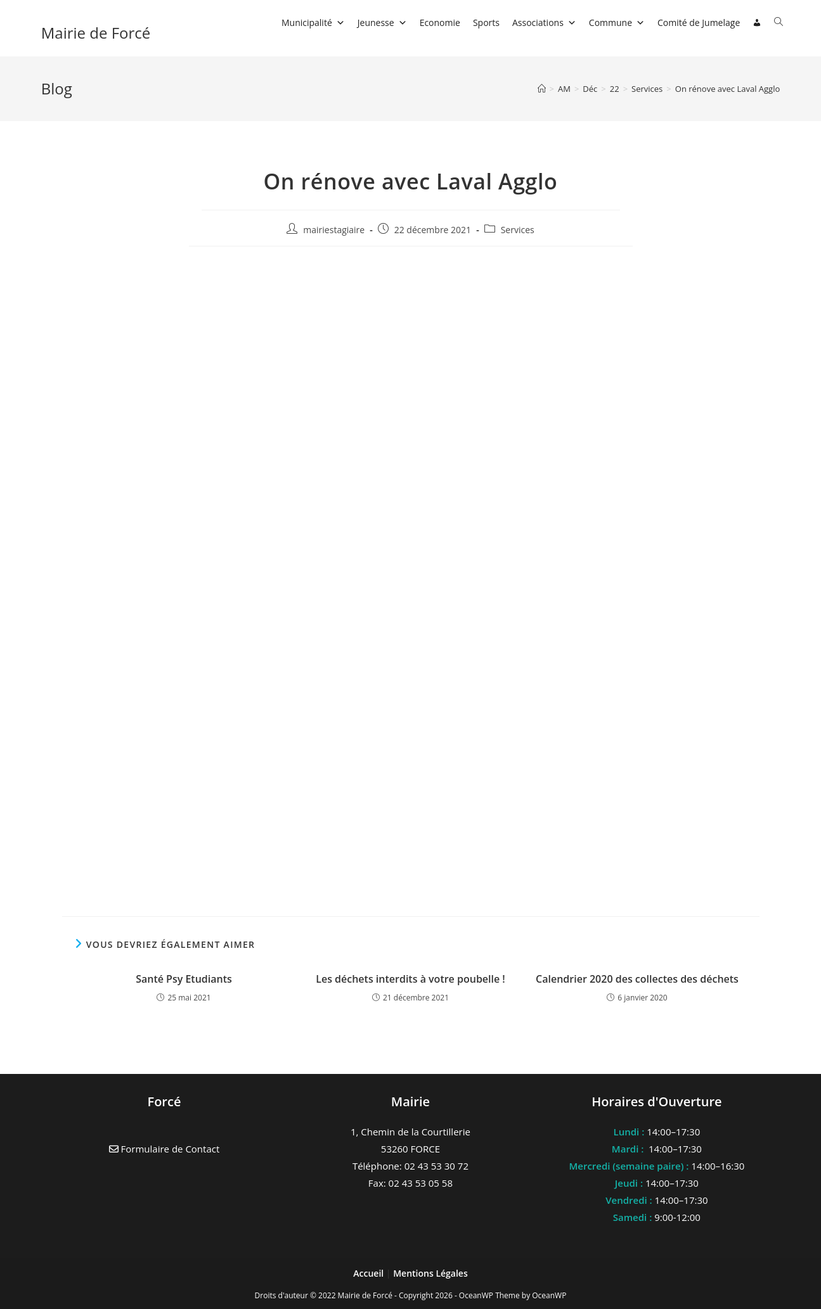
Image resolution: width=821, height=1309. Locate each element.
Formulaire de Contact (164, 1148)
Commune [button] (617, 22)
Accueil (369, 1273)
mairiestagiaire (334, 230)
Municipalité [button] (313, 22)
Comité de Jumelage (698, 22)
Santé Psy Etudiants (184, 979)
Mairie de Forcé (96, 32)
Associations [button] (544, 22)
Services (517, 230)
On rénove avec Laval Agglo (727, 88)
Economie (440, 22)
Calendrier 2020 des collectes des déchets (637, 979)
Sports (486, 22)
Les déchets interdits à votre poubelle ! (410, 979)
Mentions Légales (430, 1273)
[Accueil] (542, 88)
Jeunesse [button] (382, 22)
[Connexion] (757, 22)
